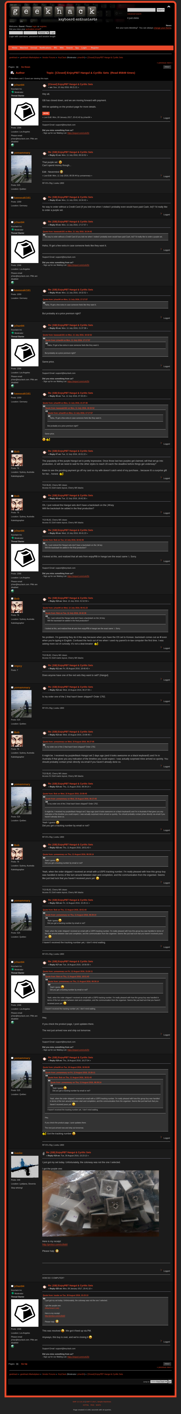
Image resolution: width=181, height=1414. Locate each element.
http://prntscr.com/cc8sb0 (55, 1244)
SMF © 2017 (91, 1402)
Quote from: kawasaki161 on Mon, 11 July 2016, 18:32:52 (67, 335)
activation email (33, 29)
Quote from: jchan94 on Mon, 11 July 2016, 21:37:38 (65, 403)
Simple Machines (104, 1402)
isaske (18, 1152)
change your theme (162, 28)
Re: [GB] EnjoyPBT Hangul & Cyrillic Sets (70, 152)
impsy (18, 665)
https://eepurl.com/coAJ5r (78, 133)
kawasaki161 (22, 197)
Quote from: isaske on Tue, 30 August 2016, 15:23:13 (65, 1295)
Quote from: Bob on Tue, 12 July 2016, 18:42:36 (63, 540)
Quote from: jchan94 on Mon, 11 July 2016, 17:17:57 (65, 299)
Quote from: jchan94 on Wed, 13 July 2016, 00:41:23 (65, 608)
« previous (161, 63)
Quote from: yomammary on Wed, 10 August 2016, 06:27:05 (68, 742)
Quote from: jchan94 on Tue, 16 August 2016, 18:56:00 (66, 1067)
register (43, 26)
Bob (16, 451)
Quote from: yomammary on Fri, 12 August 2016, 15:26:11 (68, 971)
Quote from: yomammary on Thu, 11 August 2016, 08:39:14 (68, 854)
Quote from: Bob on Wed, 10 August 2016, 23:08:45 (65, 794)
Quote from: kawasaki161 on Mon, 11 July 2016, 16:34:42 (67, 232)
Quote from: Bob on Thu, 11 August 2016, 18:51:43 (65, 910)
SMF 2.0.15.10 (79, 1402)
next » (169, 63)
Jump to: (146, 1382)
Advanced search (134, 14)
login (34, 26)
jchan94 (80, 57)
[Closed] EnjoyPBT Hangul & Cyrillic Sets (70, 84)
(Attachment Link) (52, 1308)
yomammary (22, 152)
